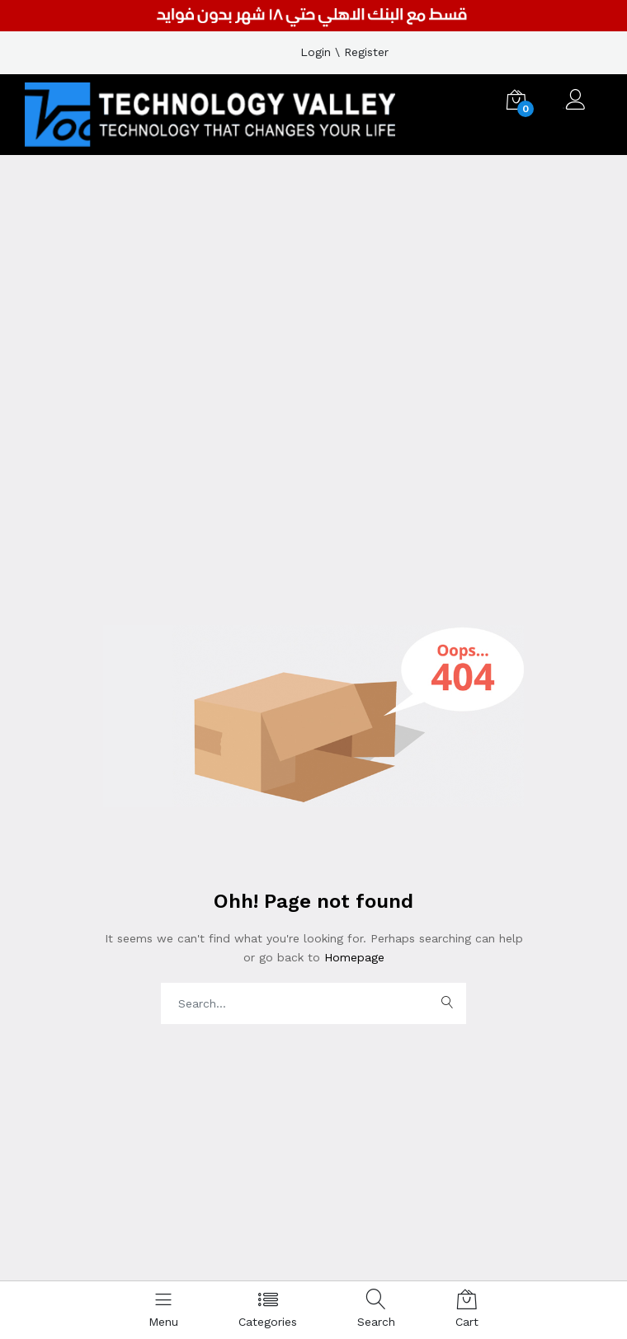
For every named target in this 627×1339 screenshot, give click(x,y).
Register (366, 52)
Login (315, 52)
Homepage (352, 957)
